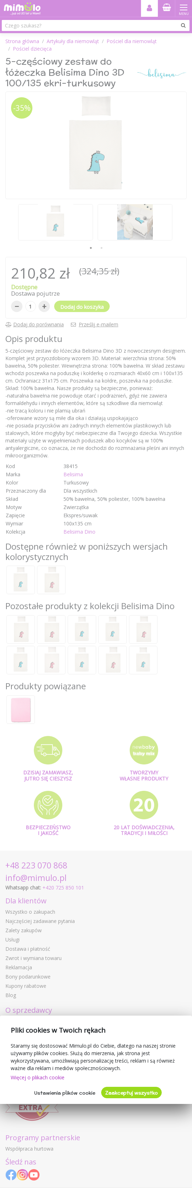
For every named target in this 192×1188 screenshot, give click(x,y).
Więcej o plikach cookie (37, 1077)
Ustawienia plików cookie (64, 1092)
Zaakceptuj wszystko (131, 1092)
